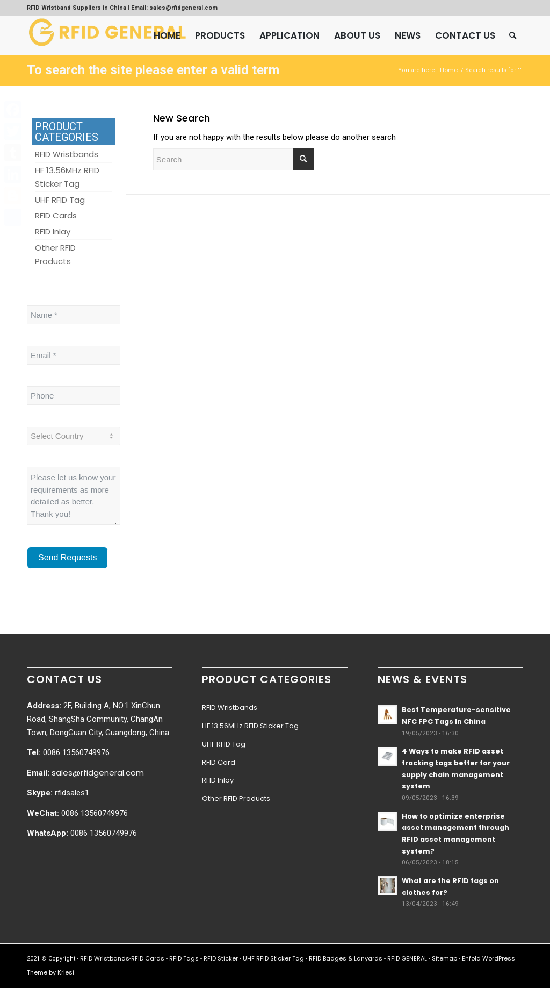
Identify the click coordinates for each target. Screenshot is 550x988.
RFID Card (218, 762)
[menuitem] (167, 35)
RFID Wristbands (229, 707)
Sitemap (444, 958)
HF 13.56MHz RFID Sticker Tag (250, 726)
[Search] (512, 35)
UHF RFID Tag (223, 744)
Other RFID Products (236, 798)
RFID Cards (147, 958)
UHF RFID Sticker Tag (273, 958)
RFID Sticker (221, 958)
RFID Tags (184, 958)
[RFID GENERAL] (107, 35)
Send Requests (67, 557)
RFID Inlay (218, 780)
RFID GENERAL (407, 958)
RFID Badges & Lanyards (345, 958)
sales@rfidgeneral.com (98, 772)
